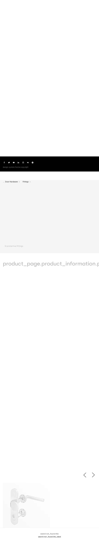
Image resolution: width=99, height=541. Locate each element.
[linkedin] (18, 162)
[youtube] (14, 162)
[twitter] (9, 162)
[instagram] (23, 162)
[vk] (28, 162)
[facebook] (4, 162)
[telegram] (32, 162)
